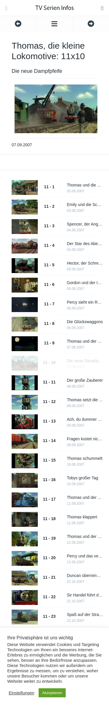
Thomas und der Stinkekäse (85, 536)
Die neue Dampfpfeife (85, 360)
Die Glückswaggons (85, 321)
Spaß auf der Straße (85, 614)
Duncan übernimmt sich (85, 575)
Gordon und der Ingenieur (85, 282)
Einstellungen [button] (21, 693)
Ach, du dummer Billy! (85, 419)
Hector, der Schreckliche (85, 263)
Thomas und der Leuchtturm (85, 341)
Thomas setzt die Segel (85, 399)
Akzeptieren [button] (52, 693)
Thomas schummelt (84, 458)
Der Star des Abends (85, 243)
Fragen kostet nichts (85, 439)
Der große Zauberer (85, 380)
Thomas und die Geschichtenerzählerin (85, 185)
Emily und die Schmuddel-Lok (85, 204)
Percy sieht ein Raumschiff (85, 302)
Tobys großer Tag (82, 478)
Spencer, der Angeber (85, 224)
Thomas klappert (82, 517)
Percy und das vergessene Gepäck (85, 556)
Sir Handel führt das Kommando (85, 595)
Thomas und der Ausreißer (85, 497)
